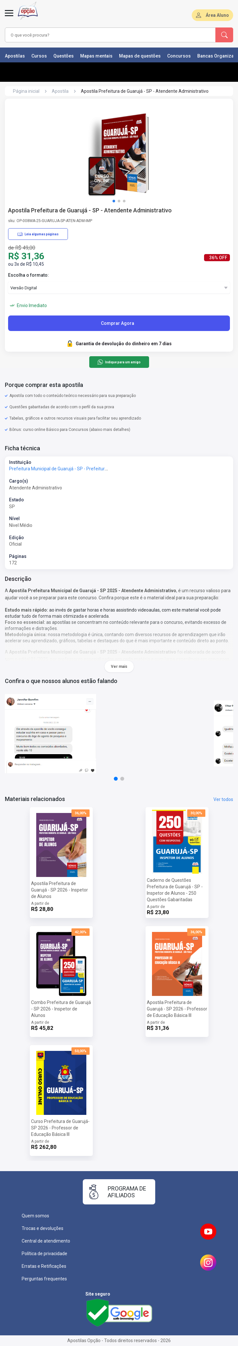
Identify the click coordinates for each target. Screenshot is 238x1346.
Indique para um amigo (118, 362)
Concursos (179, 56)
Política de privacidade (44, 1253)
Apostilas (15, 56)
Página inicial (26, 91)
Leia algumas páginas (38, 234)
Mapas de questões (140, 56)
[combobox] (102, 35)
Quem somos (35, 1215)
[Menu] (9, 17)
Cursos (39, 56)
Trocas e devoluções (42, 1228)
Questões (63, 56)
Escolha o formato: (28, 275)
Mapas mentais (96, 56)
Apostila (60, 91)
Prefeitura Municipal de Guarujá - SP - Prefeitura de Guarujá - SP (74, 468)
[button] (114, 201)
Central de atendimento (46, 1241)
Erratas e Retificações (44, 1266)
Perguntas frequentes (44, 1278)
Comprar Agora (117, 323)
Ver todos (223, 799)
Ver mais (119, 666)
